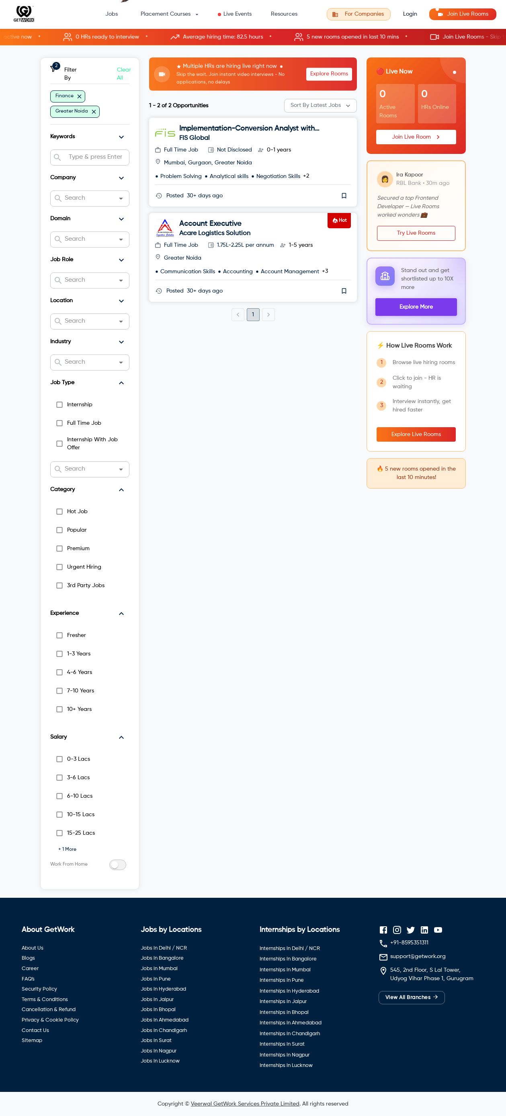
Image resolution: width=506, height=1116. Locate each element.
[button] (253, 37)
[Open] (121, 198)
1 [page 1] (253, 314)
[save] (344, 196)
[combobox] (96, 157)
